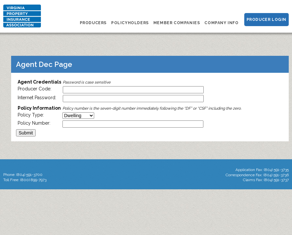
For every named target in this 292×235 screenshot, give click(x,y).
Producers (93, 23)
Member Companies (176, 23)
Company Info (221, 23)
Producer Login (266, 19)
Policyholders (130, 23)
